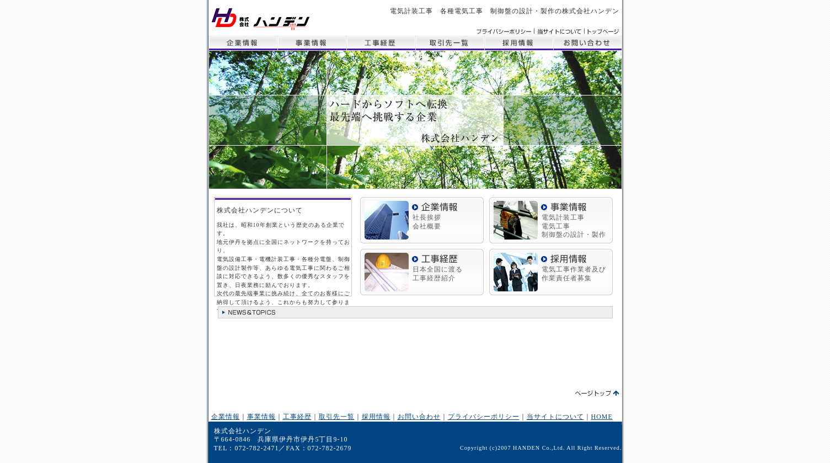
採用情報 (518, 43)
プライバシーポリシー (484, 417)
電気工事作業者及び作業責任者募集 (574, 273)
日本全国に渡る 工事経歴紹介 (438, 273)
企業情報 (242, 43)
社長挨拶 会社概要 (427, 222)
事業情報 (311, 43)
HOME (602, 417)
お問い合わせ (587, 43)
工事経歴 (380, 43)
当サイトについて (555, 417)
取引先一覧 (449, 43)
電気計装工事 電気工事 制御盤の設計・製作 (574, 226)
